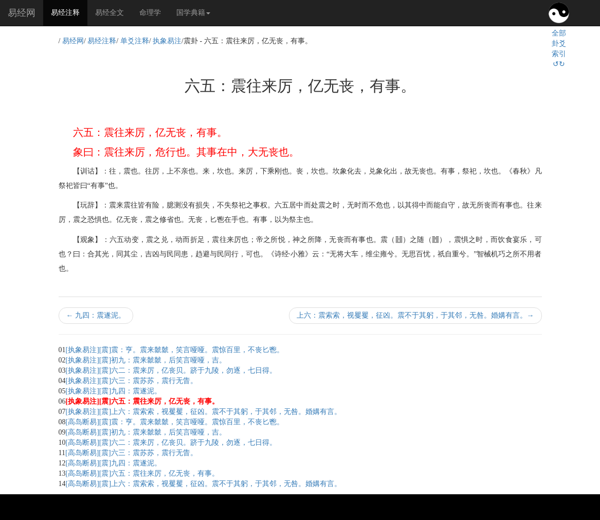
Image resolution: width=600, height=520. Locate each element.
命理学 (150, 12)
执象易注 (167, 41)
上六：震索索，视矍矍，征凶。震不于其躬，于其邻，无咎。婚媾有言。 (415, 315)
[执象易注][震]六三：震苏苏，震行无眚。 (132, 381)
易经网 (21, 13)
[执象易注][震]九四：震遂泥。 (114, 391)
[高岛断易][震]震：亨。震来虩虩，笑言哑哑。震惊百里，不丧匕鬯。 (175, 422)
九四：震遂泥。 (96, 315)
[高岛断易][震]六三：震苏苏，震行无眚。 (131, 453)
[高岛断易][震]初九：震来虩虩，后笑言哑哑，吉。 (146, 432)
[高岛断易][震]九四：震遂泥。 (114, 463)
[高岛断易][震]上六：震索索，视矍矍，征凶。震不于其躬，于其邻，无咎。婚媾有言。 (204, 484)
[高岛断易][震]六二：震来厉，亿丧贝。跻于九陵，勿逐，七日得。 (171, 442)
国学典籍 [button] (193, 12)
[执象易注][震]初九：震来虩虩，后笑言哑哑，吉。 (146, 360)
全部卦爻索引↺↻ (559, 48)
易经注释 (69, 11)
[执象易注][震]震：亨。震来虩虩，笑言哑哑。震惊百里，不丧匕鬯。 (175, 350)
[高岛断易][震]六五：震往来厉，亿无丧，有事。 (143, 473)
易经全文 (109, 12)
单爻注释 (134, 41)
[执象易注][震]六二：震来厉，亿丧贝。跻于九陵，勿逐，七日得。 (171, 370)
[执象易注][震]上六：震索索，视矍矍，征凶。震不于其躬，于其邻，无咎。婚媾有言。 (204, 411)
